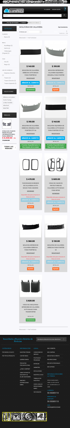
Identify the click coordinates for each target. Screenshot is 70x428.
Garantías (37, 366)
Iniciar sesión (56, 9)
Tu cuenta (47, 9)
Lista (67, 32)
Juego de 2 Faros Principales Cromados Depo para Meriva (8, 133)
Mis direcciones (52, 358)
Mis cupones (51, 365)
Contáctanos (24, 354)
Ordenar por (23, 32)
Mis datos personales (54, 362)
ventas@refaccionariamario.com (57, 406)
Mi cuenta (51, 347)
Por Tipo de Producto (13, 22)
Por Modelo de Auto (8, 351)
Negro (7, 64)
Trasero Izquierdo (10, 83)
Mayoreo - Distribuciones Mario (24, 383)
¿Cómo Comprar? (25, 368)
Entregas (36, 362)
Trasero (7, 78)
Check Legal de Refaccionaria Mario (38, 385)
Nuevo (7, 37)
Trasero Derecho (10, 80)
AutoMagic (8, 45)
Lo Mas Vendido (7, 102)
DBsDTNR (6, 108)
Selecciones (8, 91)
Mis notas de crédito (53, 354)
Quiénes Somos (24, 358)
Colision (23, 22)
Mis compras (51, 351)
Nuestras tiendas (25, 351)
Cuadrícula (62, 32)
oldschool (6, 105)
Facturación (37, 391)
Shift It (7, 48)
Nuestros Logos (39, 373)
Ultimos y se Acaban (9, 97)
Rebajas (7, 115)
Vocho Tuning (7, 100)
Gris (6, 61)
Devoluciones (38, 370)
